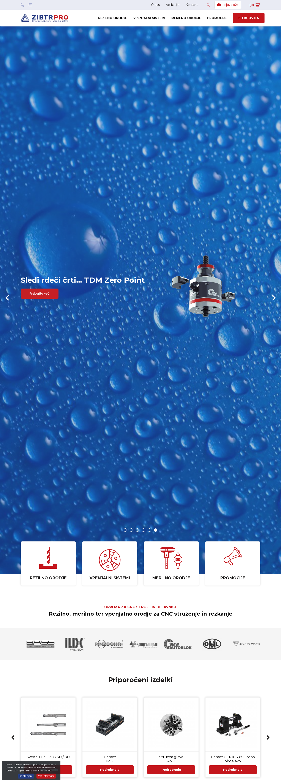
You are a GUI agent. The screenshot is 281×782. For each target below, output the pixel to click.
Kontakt (192, 5)
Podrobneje (110, 775)
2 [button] (131, 530)
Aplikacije (173, 5)
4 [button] (143, 530)
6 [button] (156, 530)
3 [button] (137, 530)
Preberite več (42, 295)
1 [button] (125, 530)
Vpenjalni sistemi (149, 18)
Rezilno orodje (112, 18)
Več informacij (46, 776)
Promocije (217, 18)
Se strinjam (26, 776)
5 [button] (150, 530)
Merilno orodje (186, 18)
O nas (155, 5)
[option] (140, 300)
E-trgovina (248, 18)
